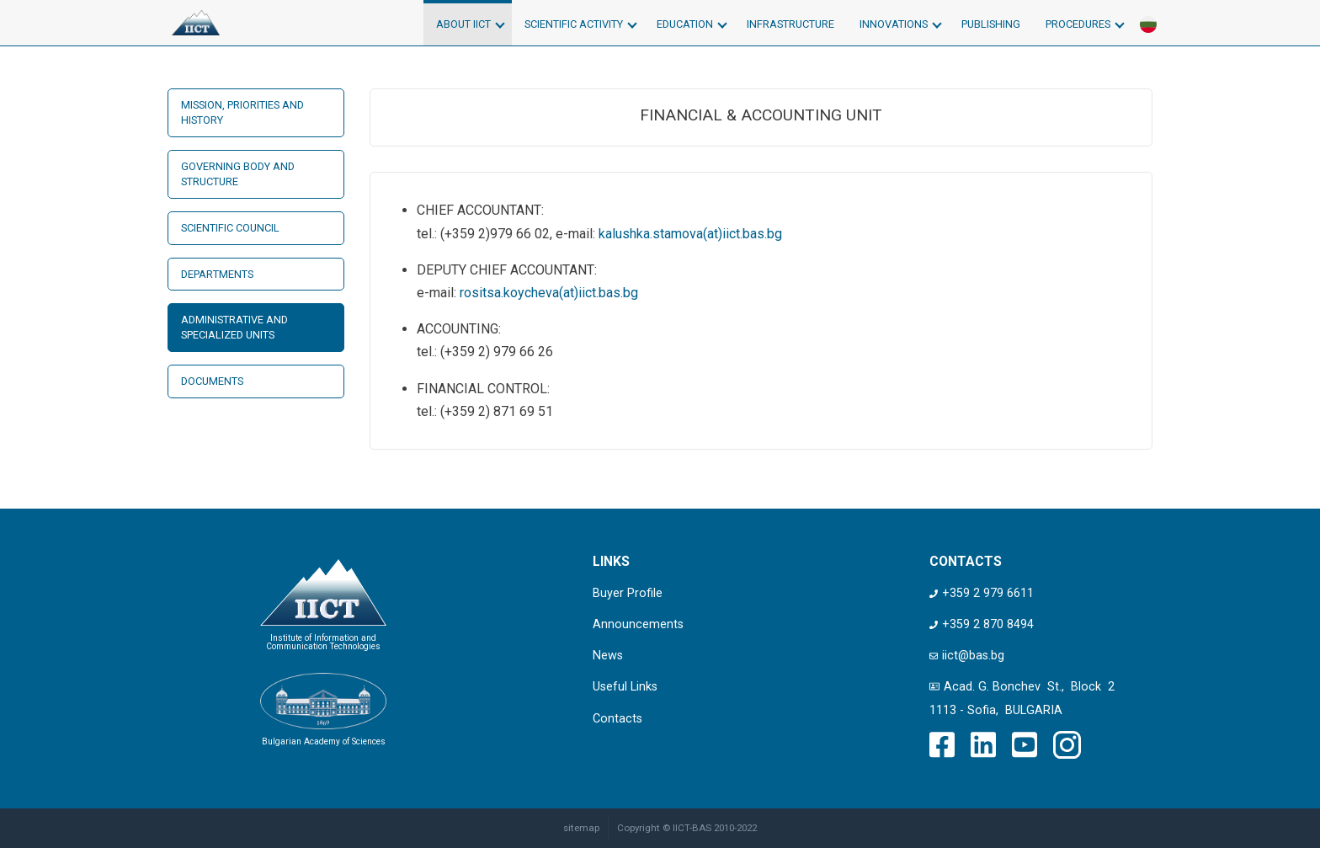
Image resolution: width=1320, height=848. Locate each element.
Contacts (617, 719)
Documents (212, 381)
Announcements (638, 624)
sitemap (581, 828)
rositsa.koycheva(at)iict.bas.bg (549, 293)
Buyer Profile (628, 593)
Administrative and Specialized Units (234, 327)
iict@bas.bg (966, 655)
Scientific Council (230, 227)
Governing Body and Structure (238, 174)
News (608, 655)
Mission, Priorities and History (242, 112)
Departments (217, 274)
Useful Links (625, 687)
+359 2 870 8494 (981, 624)
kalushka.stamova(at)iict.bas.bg (690, 234)
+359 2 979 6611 (981, 593)
